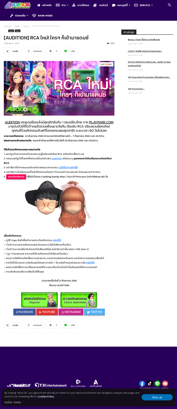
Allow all (157, 397)
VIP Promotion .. (136, 88)
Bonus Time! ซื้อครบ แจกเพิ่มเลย (144, 39)
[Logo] (19, 5)
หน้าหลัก (44, 5)
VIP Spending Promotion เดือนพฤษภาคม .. (149, 77)
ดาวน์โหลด (80, 5)
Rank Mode (42, 15)
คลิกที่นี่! (57, 240)
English (17, 402)
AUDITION (12, 122)
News (17, 26)
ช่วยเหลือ (19, 15)
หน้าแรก (7, 26)
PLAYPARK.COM (101, 122)
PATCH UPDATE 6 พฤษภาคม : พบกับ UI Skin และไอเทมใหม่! (149, 63)
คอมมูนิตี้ (121, 5)
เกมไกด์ (100, 5)
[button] (169, 5)
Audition (56, 158)
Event (26, 26)
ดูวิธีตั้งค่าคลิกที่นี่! (68, 167)
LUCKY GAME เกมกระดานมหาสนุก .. (145, 51)
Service (143, 5)
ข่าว (62, 5)
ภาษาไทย (8, 402)
